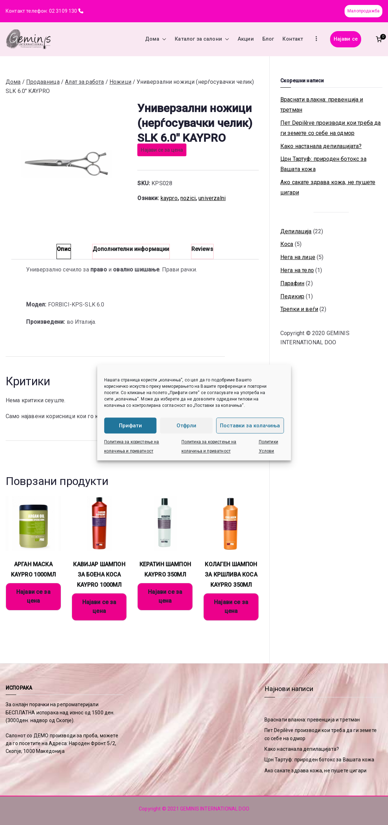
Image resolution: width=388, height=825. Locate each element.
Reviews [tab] (202, 249)
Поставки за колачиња (250, 425)
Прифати (130, 425)
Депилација (296, 231)
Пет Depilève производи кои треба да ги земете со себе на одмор (330, 127)
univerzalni (212, 198)
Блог (268, 39)
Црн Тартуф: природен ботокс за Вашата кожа (323, 164)
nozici (188, 198)
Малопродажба (363, 10)
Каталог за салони (202, 39)
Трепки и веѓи (299, 309)
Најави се (346, 39)
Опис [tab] (64, 249)
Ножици (120, 81)
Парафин (292, 283)
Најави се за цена (162, 150)
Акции (246, 39)
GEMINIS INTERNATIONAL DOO (214, 809)
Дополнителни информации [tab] (130, 249)
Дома (156, 39)
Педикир (292, 296)
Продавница (43, 81)
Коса (286, 244)
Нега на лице (297, 257)
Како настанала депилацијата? (321, 146)
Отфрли (186, 425)
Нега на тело (297, 270)
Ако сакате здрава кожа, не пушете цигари (327, 187)
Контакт (292, 39)
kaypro (169, 198)
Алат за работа (84, 81)
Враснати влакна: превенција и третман (321, 104)
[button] (162, 39)
